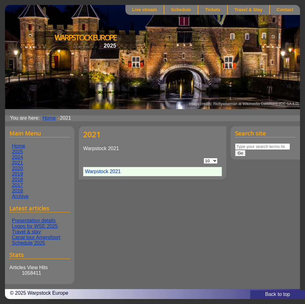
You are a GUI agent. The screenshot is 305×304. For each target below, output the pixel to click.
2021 (17, 162)
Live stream (144, 9)
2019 (17, 174)
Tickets (212, 9)
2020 (17, 168)
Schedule (181, 9)
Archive (20, 196)
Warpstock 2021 (103, 171)
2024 (17, 157)
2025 (17, 151)
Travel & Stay (248, 9)
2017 (17, 185)
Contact (285, 9)
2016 (17, 190)
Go (240, 153)
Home (18, 146)
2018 (17, 179)
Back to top (277, 294)
